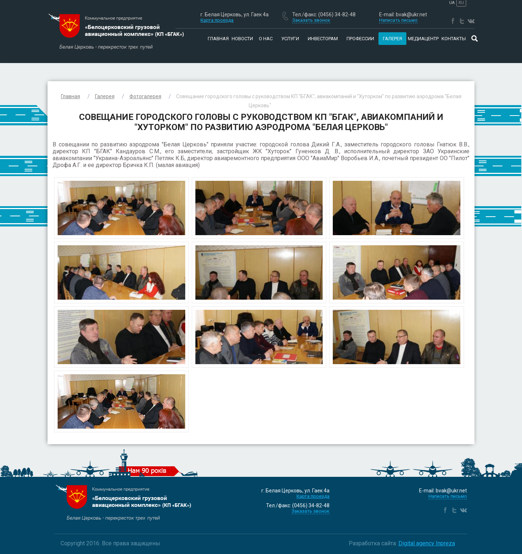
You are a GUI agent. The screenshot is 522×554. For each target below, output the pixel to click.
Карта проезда (216, 20)
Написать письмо (447, 496)
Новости (242, 38)
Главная (218, 38)
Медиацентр (423, 38)
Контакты (454, 38)
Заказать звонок (310, 511)
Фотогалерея (145, 96)
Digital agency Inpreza (426, 543)
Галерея (105, 96)
